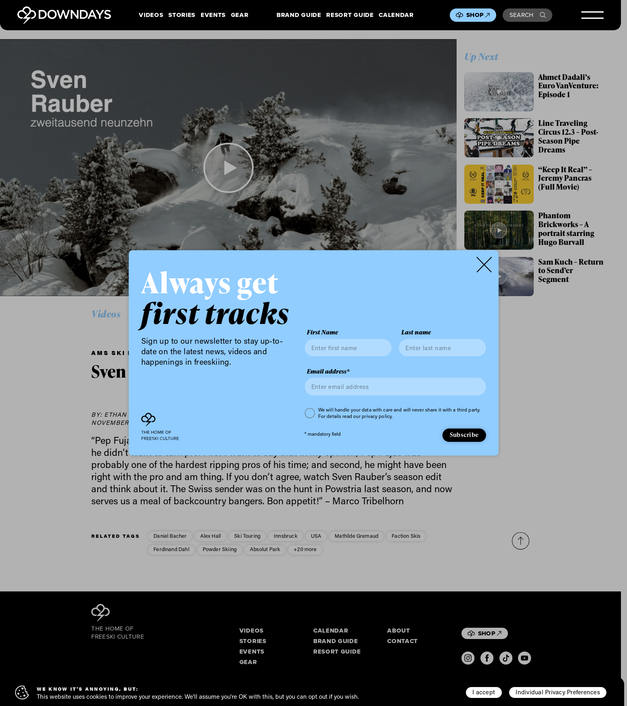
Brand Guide (299, 15)
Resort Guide (349, 15)
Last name (416, 333)
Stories (181, 15)
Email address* (328, 372)
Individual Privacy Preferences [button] (558, 692)
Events (213, 15)
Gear (240, 15)
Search (528, 14)
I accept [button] (483, 692)
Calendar (396, 15)
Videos (151, 15)
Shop (478, 14)
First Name (322, 333)
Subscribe (464, 434)
